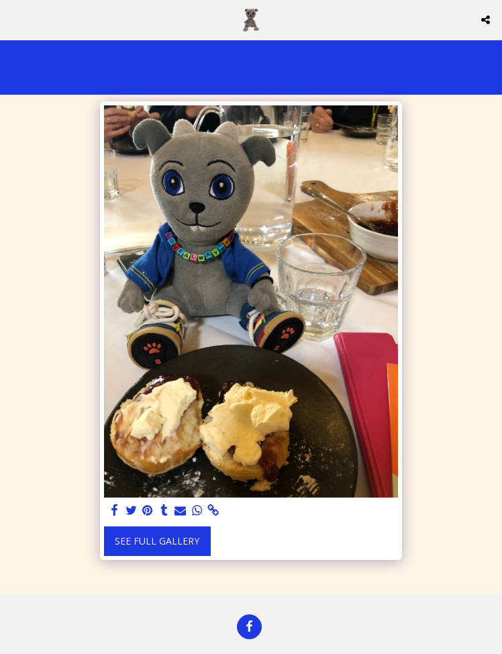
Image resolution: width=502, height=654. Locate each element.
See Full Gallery (157, 540)
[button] (14, 19)
